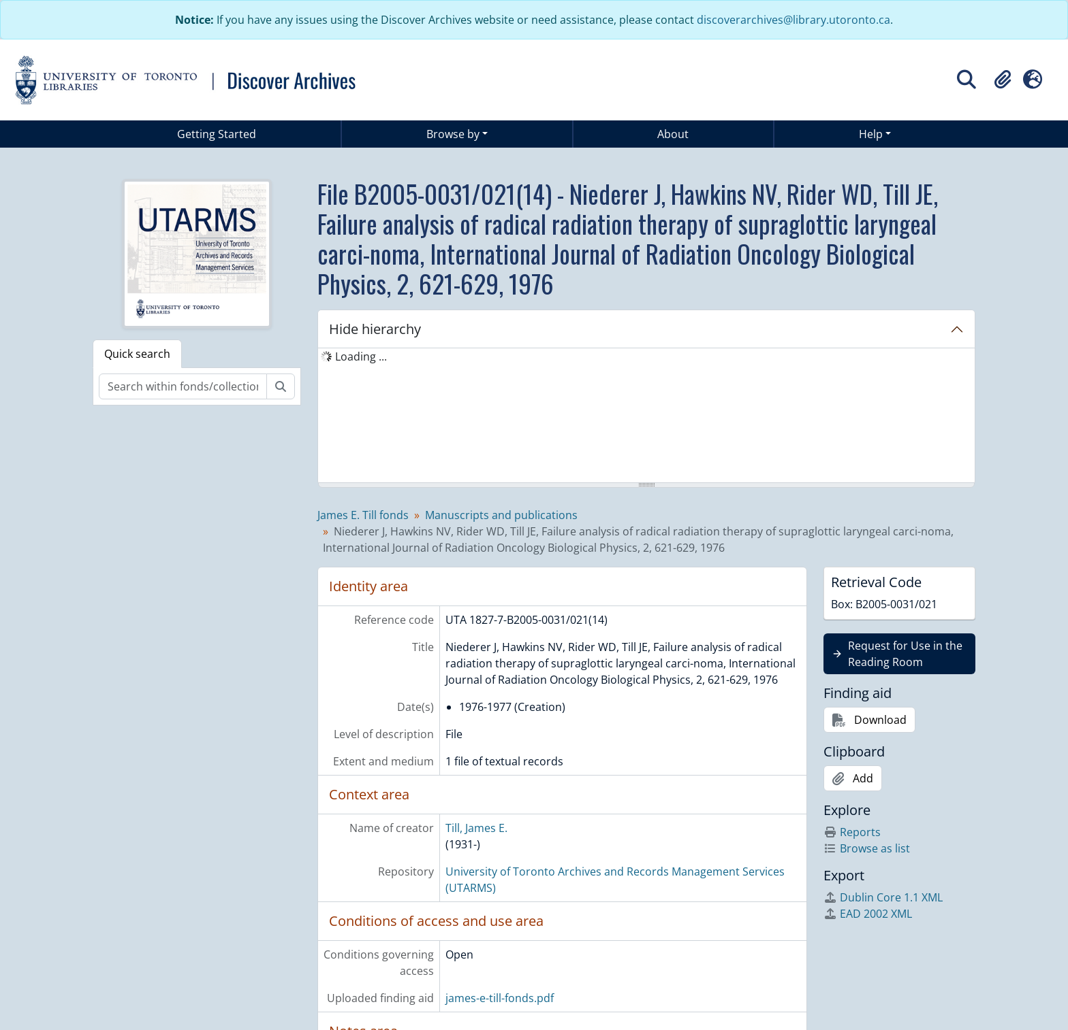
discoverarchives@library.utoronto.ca (793, 19)
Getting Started (216, 134)
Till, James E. (476, 827)
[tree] (646, 416)
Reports (852, 832)
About (673, 134)
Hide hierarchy (375, 329)
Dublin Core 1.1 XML (883, 897)
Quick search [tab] (137, 353)
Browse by (453, 134)
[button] (1003, 80)
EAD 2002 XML (867, 913)
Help (871, 134)
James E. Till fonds (363, 515)
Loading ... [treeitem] (361, 356)
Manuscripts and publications (501, 515)
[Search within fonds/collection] (183, 386)
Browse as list (866, 848)
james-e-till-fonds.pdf (499, 998)
